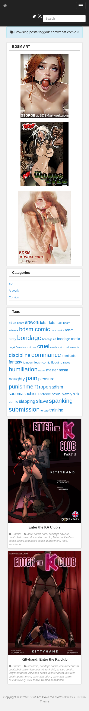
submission (24, 409)
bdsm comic (34, 329)
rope (43, 387)
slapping (27, 401)
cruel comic (56, 347)
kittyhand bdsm (18, 673)
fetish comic (42, 362)
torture (45, 410)
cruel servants (71, 347)
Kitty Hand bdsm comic (31, 540)
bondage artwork (59, 534)
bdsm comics (57, 330)
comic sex (30, 347)
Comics (14, 297)
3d (10, 322)
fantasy (15, 362)
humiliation (23, 369)
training (56, 410)
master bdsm (57, 370)
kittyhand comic (37, 673)
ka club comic (65, 669)
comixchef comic (19, 537)
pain (31, 378)
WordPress (65, 697)
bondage (29, 337)
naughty (17, 378)
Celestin (20, 347)
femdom (28, 362)
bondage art (49, 339)
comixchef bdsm (69, 666)
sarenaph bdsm (42, 676)
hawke (66, 362)
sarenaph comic (62, 676)
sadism (56, 386)
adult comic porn (37, 534)
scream (45, 394)
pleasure (46, 379)
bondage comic (68, 339)
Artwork (14, 290)
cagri (12, 347)
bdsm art (55, 322)
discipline (20, 355)
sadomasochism (24, 393)
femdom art (37, 669)
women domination (52, 680)
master (41, 370)
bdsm (44, 322)
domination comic (40, 537)
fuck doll (50, 669)
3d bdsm (18, 322)
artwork (32, 322)
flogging (56, 362)
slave (42, 401)
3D (11, 283)
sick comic (33, 680)
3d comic (32, 666)
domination (69, 356)
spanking (61, 400)
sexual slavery (62, 394)
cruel (43, 346)
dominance (46, 354)
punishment (23, 386)
